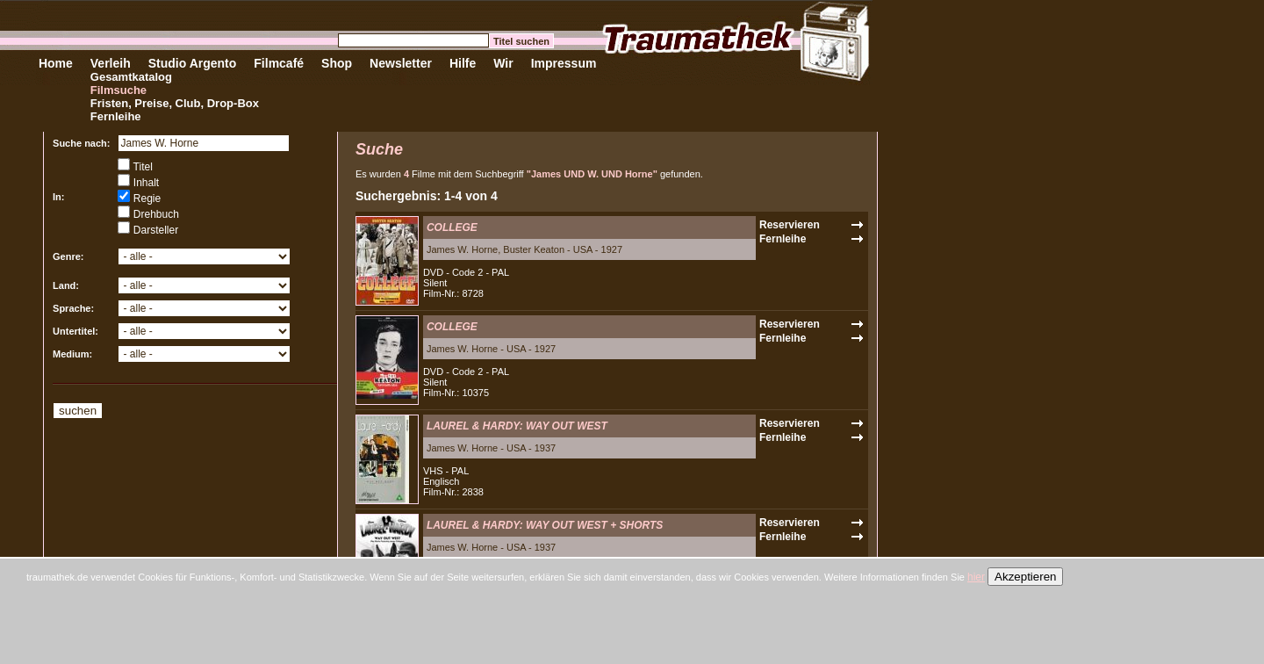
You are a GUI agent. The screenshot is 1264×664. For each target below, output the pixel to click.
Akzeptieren (1025, 576)
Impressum (564, 63)
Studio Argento (192, 63)
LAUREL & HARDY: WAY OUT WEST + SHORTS (545, 525)
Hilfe (462, 63)
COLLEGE (452, 227)
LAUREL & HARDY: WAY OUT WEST (517, 426)
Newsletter (401, 63)
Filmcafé (279, 63)
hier (976, 577)
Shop (336, 63)
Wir (503, 63)
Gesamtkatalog (131, 76)
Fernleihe (115, 116)
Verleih (110, 63)
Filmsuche (118, 90)
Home (56, 63)
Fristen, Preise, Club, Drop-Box (174, 103)
